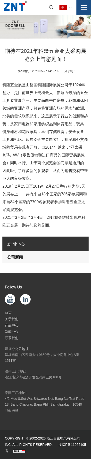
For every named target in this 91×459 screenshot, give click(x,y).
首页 (8, 313)
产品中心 (11, 325)
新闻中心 (11, 332)
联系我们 (11, 338)
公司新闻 (15, 257)
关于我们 (11, 319)
